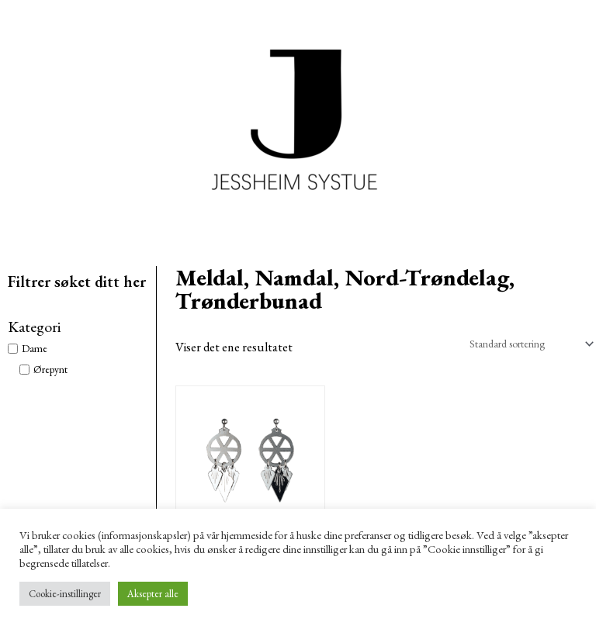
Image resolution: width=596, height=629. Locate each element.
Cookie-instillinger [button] (65, 593)
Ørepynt (50, 369)
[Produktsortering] (528, 343)
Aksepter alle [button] (152, 593)
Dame (34, 348)
